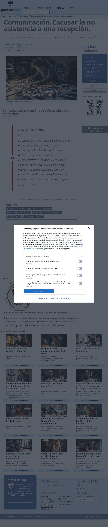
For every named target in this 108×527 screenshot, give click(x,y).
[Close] (90, 229)
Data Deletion (42, 298)
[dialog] (54, 263)
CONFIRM (39, 291)
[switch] (79, 261)
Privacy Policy (65, 298)
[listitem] (54, 257)
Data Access (54, 298)
